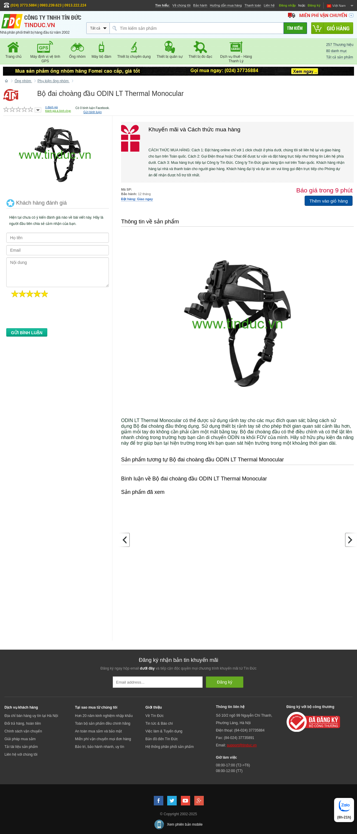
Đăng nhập (287, 5)
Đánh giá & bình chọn (58, 110)
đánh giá (51, 107)
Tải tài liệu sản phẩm (21, 747)
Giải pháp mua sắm (20, 739)
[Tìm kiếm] (295, 28)
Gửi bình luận (92, 112)
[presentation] (51, 314)
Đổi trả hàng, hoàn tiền (22, 723)
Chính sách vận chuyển (23, 731)
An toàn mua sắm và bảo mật (98, 731)
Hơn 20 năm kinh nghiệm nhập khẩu (104, 716)
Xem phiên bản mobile (185, 824)
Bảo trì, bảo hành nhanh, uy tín (99, 747)
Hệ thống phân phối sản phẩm (169, 747)
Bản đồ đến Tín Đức (161, 739)
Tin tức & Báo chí (159, 723)
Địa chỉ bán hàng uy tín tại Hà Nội (31, 716)
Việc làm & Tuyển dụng (163, 731)
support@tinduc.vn (241, 745)
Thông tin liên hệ (230, 707)
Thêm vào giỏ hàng (328, 200)
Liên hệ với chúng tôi (20, 754)
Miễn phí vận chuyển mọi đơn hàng (103, 739)
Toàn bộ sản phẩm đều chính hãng (102, 723)
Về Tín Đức (154, 716)
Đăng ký (314, 5)
